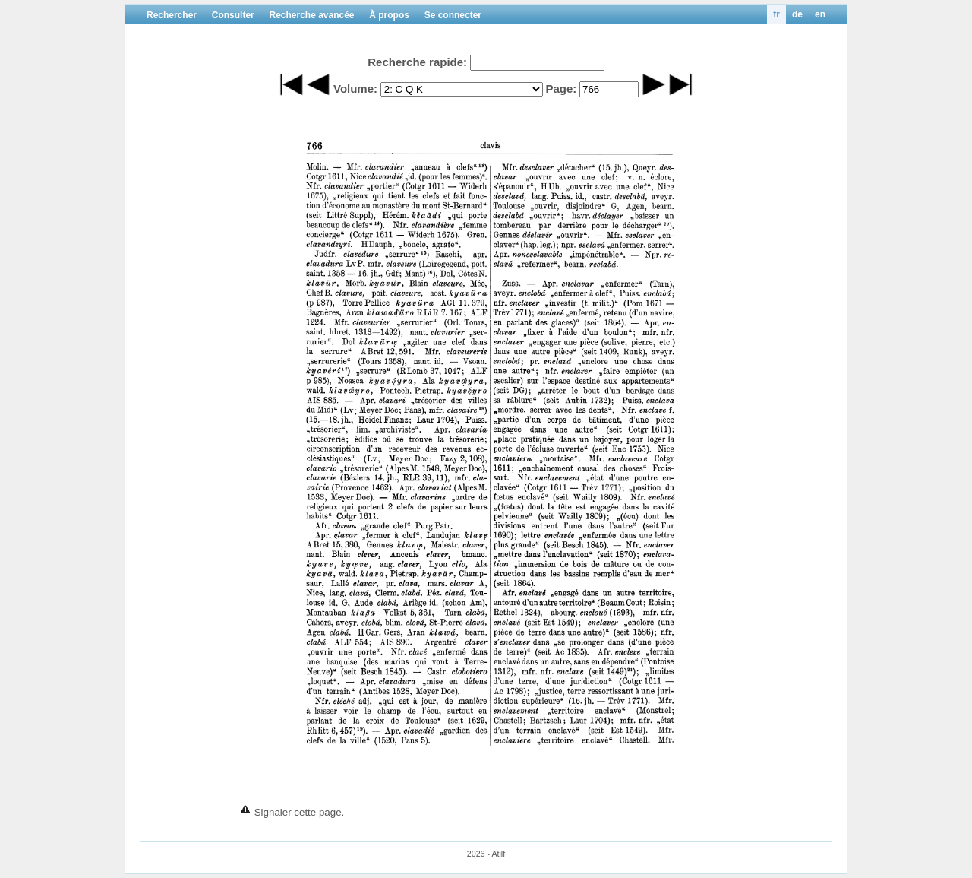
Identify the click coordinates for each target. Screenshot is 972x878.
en (820, 14)
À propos (389, 15)
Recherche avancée (311, 15)
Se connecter (452, 15)
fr (776, 14)
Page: (560, 88)
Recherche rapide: (417, 61)
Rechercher (172, 15)
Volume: (355, 88)
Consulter (233, 15)
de (797, 14)
